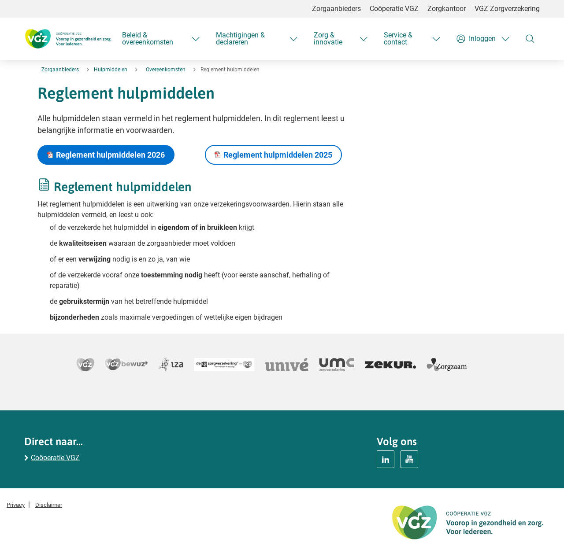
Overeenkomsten (166, 69)
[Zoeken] (530, 38)
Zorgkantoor (446, 8)
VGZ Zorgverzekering (507, 8)
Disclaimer (48, 505)
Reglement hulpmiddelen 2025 (277, 154)
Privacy (16, 505)
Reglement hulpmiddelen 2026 (110, 154)
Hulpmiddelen (110, 69)
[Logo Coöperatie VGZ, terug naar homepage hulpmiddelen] (67, 38)
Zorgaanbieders (336, 8)
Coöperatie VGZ (394, 8)
